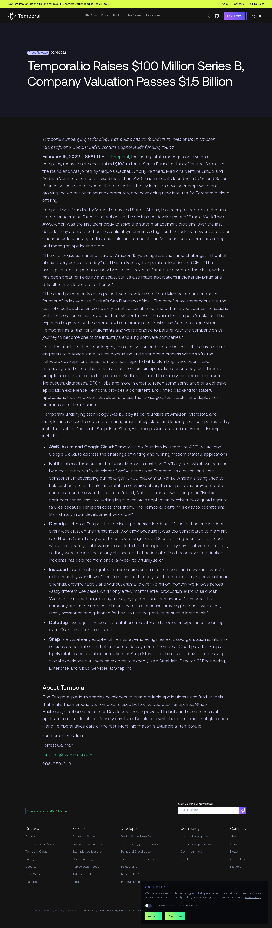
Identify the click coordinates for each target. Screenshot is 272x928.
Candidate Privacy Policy (112, 911)
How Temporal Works (40, 844)
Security (31, 866)
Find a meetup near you (197, 844)
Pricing (117, 15)
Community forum (193, 851)
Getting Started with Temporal (141, 836)
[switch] (148, 906)
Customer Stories (85, 836)
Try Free (234, 16)
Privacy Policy (90, 911)
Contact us (237, 859)
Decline (175, 916)
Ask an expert (82, 874)
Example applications (87, 851)
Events (185, 859)
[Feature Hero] (136, 75)
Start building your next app (139, 844)
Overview (32, 836)
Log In (255, 16)
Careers (239, 4)
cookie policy (253, 897)
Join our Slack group (194, 836)
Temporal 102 (130, 874)
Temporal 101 (129, 866)
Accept (153, 916)
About (226, 4)
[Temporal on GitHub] (217, 16)
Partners (235, 866)
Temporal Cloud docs (136, 851)
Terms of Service (136, 911)
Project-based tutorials (88, 844)
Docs (105, 15)
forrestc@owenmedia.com (68, 755)
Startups (31, 881)
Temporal (119, 157)
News (234, 851)
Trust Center (34, 874)
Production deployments (137, 859)
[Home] (24, 16)
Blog (76, 881)
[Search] (208, 16)
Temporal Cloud (37, 851)
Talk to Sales (256, 4)
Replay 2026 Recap (86, 866)
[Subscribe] (242, 810)
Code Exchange (84, 859)
